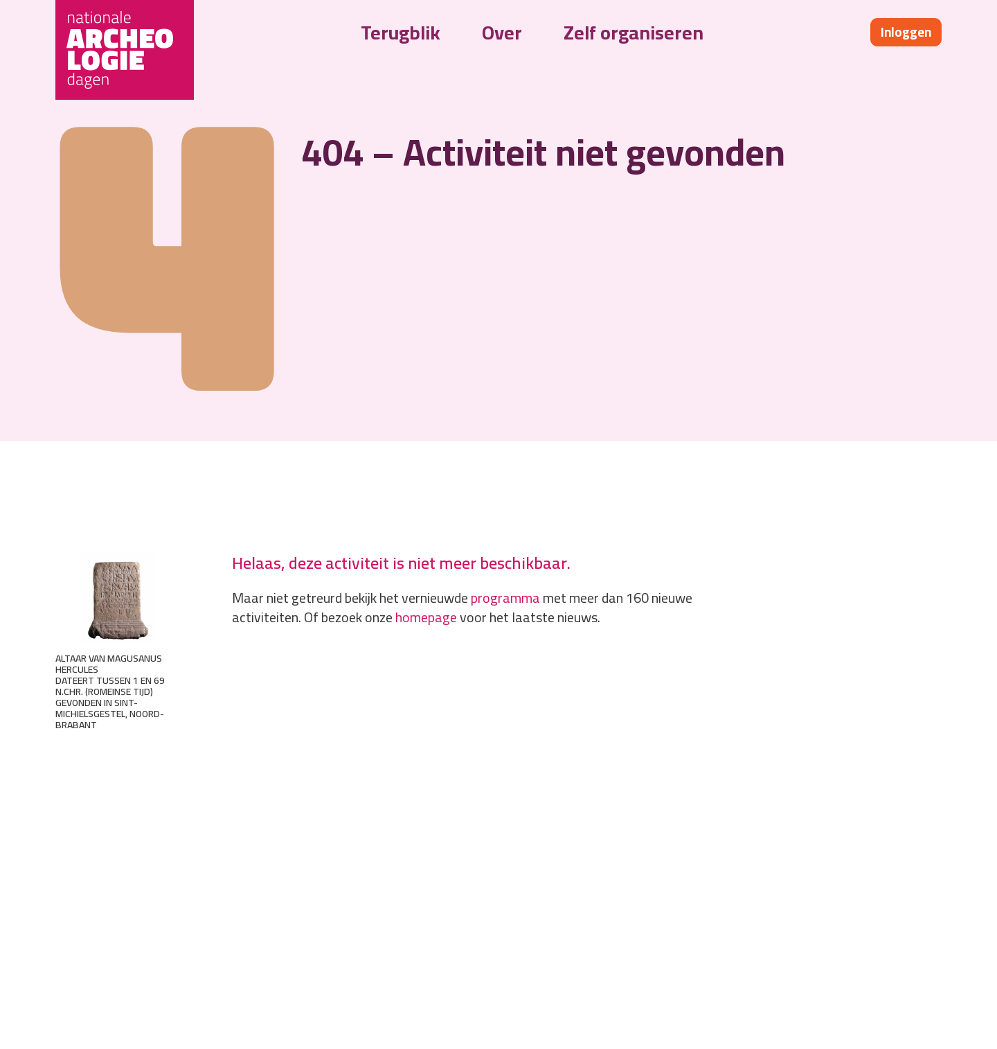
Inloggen (906, 31)
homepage (426, 617)
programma (505, 597)
